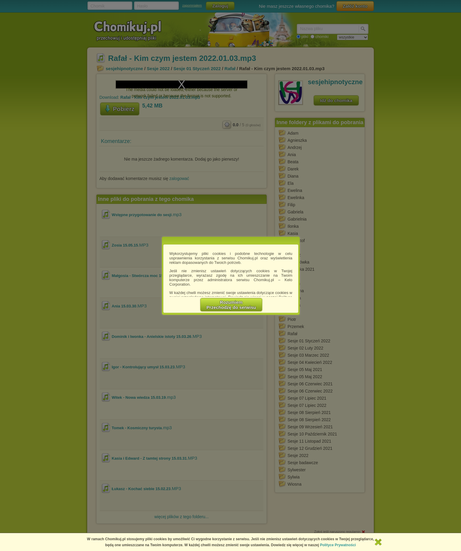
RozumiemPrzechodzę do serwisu (231, 305)
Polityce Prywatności (338, 545)
